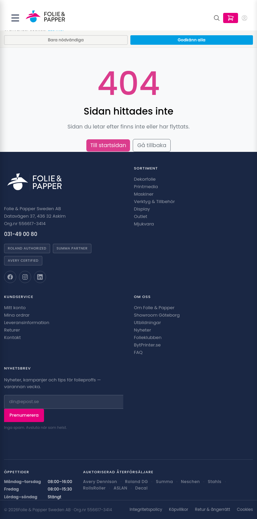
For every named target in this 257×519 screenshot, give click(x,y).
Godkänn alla (192, 40)
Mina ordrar (16, 315)
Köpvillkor (178, 509)
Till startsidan (108, 145)
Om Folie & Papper (154, 307)
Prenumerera (24, 415)
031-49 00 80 (20, 234)
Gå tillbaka (151, 145)
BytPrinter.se (147, 345)
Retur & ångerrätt (212, 509)
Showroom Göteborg (157, 315)
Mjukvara (144, 224)
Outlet (140, 216)
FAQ (138, 352)
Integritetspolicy (146, 509)
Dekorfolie (145, 179)
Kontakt (12, 337)
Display (142, 209)
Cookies (245, 509)
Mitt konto (15, 307)
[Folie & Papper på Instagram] (25, 277)
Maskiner (144, 194)
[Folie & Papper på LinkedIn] (40, 277)
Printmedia (146, 186)
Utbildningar (147, 322)
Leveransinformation (26, 322)
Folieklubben (148, 337)
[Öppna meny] (15, 18)
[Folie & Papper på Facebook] (10, 277)
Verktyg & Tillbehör (154, 201)
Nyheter (142, 330)
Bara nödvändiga (66, 40)
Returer (12, 330)
